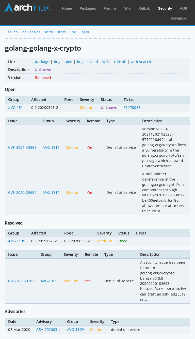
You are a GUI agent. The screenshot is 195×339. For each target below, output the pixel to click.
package (42, 61)
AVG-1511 (16, 107)
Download (178, 18)
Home (67, 8)
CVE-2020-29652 (22, 192)
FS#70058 (132, 107)
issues (12, 32)
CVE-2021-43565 (22, 147)
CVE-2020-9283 (21, 280)
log (73, 32)
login (84, 32)
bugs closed (87, 61)
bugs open (63, 61)
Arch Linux (28, 8)
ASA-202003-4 (48, 329)
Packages (87, 8)
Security (165, 8)
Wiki (128, 8)
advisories (31, 32)
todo (49, 32)
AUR (183, 8)
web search (141, 61)
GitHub (120, 61)
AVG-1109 (16, 241)
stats (61, 32)
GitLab (144, 8)
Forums (110, 8)
